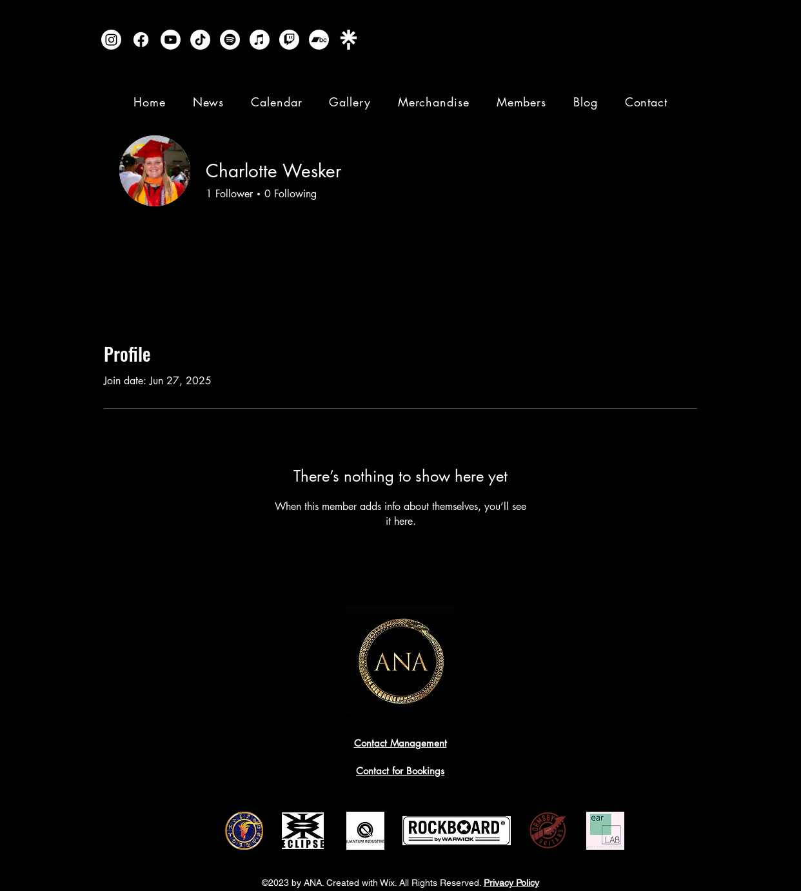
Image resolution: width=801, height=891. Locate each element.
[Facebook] (141, 40)
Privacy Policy (511, 882)
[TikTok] (200, 40)
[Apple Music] (260, 40)
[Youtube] (171, 40)
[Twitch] (289, 40)
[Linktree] (349, 40)
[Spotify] (230, 40)
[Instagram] (111, 40)
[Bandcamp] (319, 40)
